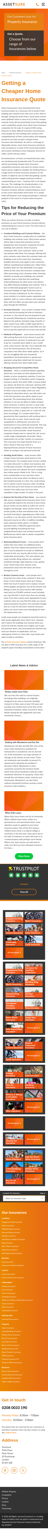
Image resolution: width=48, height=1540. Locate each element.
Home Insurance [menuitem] (8, 1328)
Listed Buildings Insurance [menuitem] (11, 1331)
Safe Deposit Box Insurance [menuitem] (12, 1253)
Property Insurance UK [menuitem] (10, 1359)
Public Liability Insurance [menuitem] (11, 1382)
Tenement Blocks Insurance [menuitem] (12, 1362)
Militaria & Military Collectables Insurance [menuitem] (17, 1300)
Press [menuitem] (4, 1505)
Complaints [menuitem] (6, 1495)
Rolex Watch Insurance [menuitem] (10, 1246)
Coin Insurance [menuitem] (7, 1290)
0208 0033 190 (14, 1407)
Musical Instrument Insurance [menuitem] (13, 1278)
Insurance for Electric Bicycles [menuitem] (13, 1265)
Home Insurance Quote (16, 642)
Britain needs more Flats (16, 692)
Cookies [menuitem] (5, 1501)
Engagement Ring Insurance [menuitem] (12, 1222)
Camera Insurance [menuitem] (8, 1274)
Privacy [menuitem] (5, 1498)
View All (24, 892)
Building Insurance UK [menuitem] (10, 1349)
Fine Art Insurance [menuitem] (8, 1293)
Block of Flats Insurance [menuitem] (10, 1345)
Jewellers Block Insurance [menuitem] (11, 1378)
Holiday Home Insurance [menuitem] (11, 1335)
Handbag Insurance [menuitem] (9, 1297)
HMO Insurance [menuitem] (8, 1356)
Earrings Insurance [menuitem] (8, 1236)
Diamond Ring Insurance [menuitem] (11, 1232)
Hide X (42, 1193)
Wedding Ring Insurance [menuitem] (11, 1229)
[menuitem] (5, 1470)
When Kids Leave (13, 813)
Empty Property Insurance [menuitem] (11, 1352)
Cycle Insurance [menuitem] (7, 1262)
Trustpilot (11, 27)
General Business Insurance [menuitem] (12, 1375)
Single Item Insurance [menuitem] (10, 1250)
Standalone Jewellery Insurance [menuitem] (13, 1239)
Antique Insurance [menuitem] (8, 1286)
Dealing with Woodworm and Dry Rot (22, 742)
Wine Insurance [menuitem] (7, 1307)
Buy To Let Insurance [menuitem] (9, 1338)
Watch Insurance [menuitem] (8, 1225)
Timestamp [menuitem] (6, 1508)
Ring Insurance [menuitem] (7, 1243)
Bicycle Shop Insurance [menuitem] (10, 1371)
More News (24, 856)
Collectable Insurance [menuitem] (10, 1310)
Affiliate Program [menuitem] (9, 1491)
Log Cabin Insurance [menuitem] (9, 1342)
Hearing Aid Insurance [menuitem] (10, 1319)
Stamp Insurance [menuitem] (8, 1304)
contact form (10, 1432)
